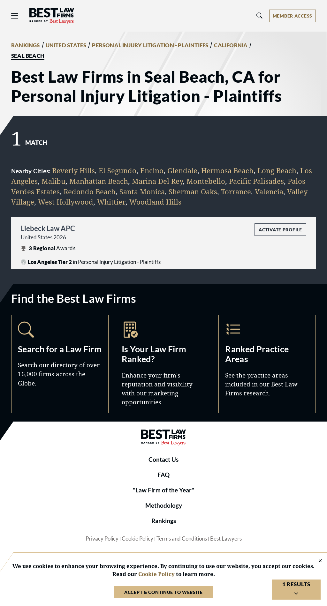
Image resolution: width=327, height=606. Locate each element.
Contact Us (163, 459)
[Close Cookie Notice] (316, 561)
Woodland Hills (155, 201)
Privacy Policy (102, 538)
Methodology (163, 505)
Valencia (269, 191)
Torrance (236, 191)
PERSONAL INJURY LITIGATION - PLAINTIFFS (150, 45)
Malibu (53, 181)
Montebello (205, 181)
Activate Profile (280, 229)
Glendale (182, 170)
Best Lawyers (226, 538)
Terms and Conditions (181, 538)
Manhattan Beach (98, 181)
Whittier (111, 201)
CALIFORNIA (230, 45)
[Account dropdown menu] (292, 16)
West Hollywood (65, 201)
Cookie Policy (137, 538)
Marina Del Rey (157, 181)
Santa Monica (142, 191)
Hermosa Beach (227, 170)
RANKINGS (25, 45)
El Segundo (117, 170)
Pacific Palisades (256, 181)
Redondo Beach (90, 191)
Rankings (163, 520)
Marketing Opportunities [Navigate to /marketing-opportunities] (163, 364)
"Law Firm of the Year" (163, 490)
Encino (152, 170)
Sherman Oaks (193, 191)
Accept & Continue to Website (163, 592)
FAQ (163, 474)
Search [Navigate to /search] (59, 364)
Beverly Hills (73, 170)
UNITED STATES (66, 45)
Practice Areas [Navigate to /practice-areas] (267, 364)
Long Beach (276, 170)
